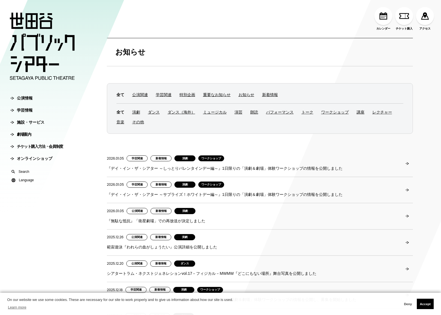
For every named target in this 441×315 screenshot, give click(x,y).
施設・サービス (27, 122)
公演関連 (140, 94)
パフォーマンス (280, 112)
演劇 (136, 112)
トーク (307, 112)
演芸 (238, 112)
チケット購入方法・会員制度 (36, 146)
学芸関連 (164, 94)
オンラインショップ (31, 158)
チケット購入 (404, 18)
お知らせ (130, 52)
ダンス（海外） (181, 112)
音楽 (120, 122)
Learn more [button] (17, 307)
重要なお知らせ (217, 94)
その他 (138, 122)
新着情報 (270, 94)
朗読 (254, 112)
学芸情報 (21, 110)
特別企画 (187, 94)
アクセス (425, 18)
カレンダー (383, 18)
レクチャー (382, 112)
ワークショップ (335, 112)
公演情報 (21, 98)
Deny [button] (408, 304)
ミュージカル (215, 112)
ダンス (154, 112)
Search (20, 171)
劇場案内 (20, 134)
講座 (360, 112)
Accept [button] (425, 304)
